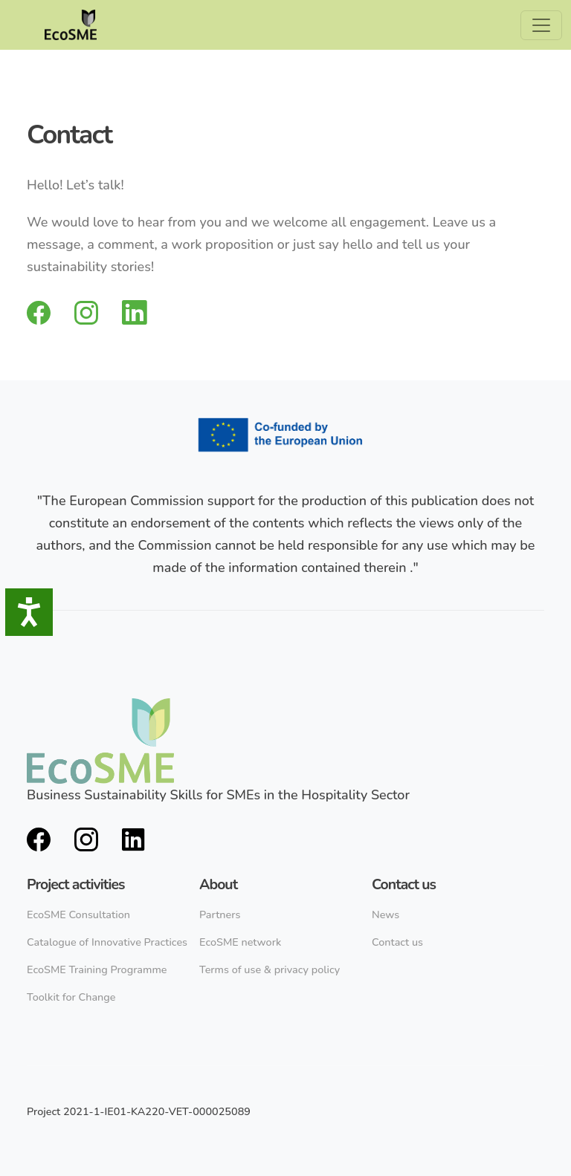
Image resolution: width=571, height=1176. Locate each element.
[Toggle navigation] (541, 25)
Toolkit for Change (71, 997)
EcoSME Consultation (78, 914)
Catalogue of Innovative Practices (107, 942)
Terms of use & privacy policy (269, 969)
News (385, 914)
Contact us (397, 942)
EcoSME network (240, 942)
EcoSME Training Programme (97, 969)
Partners (219, 914)
